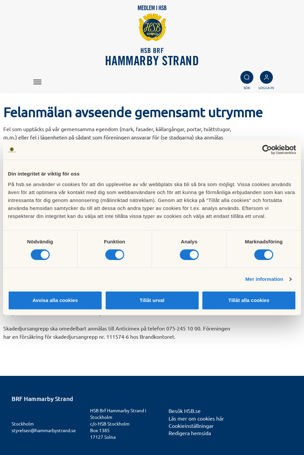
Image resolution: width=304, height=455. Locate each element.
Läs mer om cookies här (196, 418)
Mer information (264, 279)
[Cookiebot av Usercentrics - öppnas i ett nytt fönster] (267, 150)
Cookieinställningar (191, 425)
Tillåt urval (152, 300)
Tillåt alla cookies (249, 300)
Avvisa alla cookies (55, 300)
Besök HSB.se (185, 410)
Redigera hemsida (190, 433)
